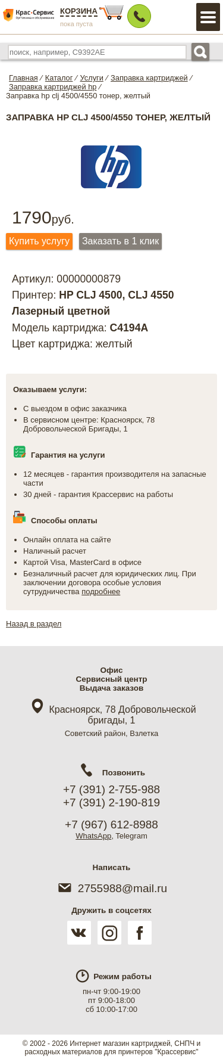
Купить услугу (39, 241)
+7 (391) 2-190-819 (111, 802)
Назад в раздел (33, 623)
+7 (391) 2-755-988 (111, 789)
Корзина (79, 11)
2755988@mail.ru (111, 888)
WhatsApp (93, 835)
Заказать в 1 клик (120, 241)
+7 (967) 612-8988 (111, 824)
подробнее (100, 591)
